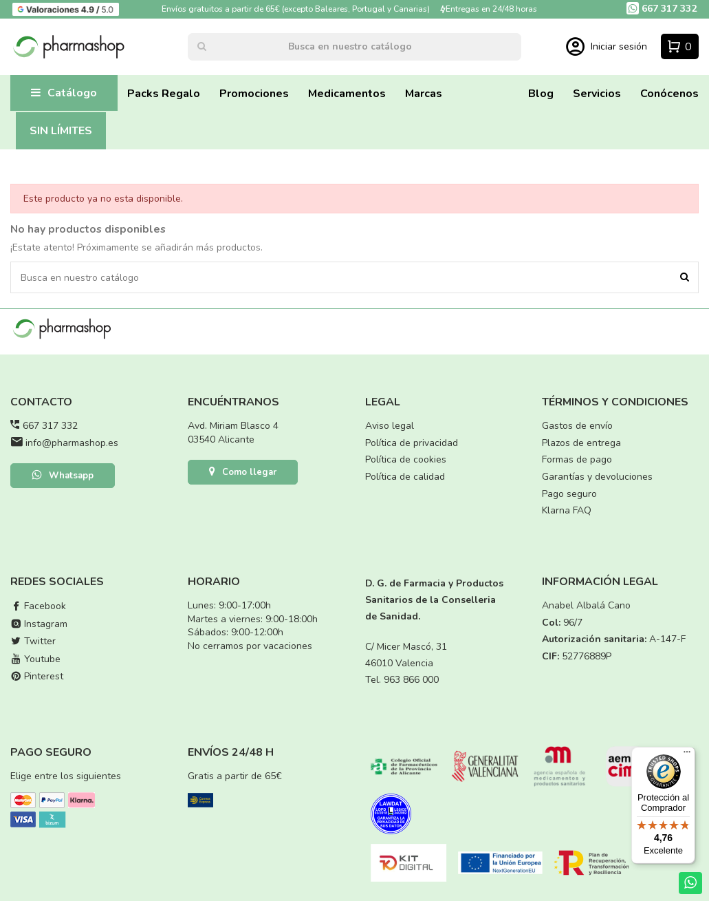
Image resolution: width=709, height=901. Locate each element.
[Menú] (687, 755)
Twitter (33, 641)
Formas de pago (577, 459)
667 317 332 (50, 425)
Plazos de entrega (581, 442)
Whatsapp (63, 476)
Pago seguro (569, 493)
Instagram (38, 623)
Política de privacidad (411, 442)
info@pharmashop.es (71, 442)
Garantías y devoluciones (597, 476)
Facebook (38, 606)
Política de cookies (405, 459)
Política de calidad (405, 476)
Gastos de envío (577, 425)
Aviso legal (389, 425)
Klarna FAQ (566, 510)
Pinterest (36, 676)
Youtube (35, 659)
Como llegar (242, 473)
